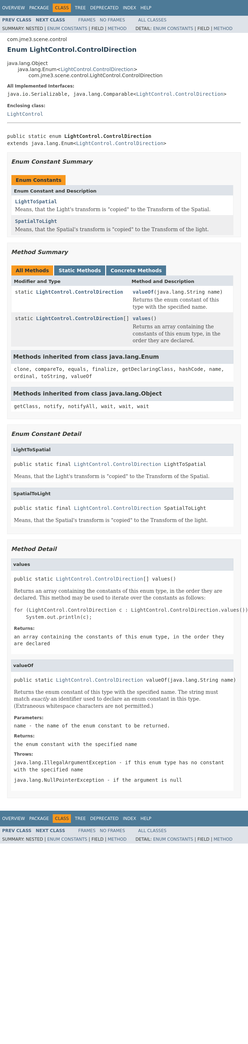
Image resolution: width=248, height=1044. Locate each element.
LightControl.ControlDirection (97, 69)
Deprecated (104, 7)
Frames (87, 20)
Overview (13, 7)
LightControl (25, 114)
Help (145, 7)
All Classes (152, 20)
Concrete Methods (136, 270)
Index (129, 7)
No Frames (112, 20)
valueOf (143, 292)
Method (117, 28)
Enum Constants (67, 28)
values (142, 318)
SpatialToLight (36, 221)
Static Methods (79, 270)
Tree (80, 7)
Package (39, 7)
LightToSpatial (36, 201)
